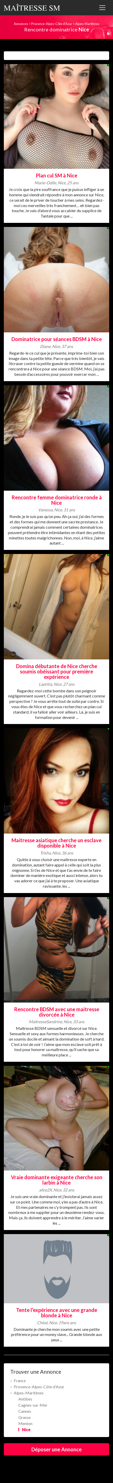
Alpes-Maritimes (87, 24)
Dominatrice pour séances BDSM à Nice (56, 339)
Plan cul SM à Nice (56, 175)
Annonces (21, 24)
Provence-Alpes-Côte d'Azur (51, 24)
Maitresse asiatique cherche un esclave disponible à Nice (56, 843)
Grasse (24, 1417)
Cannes (24, 1411)
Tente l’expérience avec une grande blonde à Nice (56, 1312)
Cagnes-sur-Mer (32, 1405)
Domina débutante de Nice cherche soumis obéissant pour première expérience (56, 671)
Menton (25, 1423)
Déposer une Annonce (56, 1449)
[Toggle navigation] (102, 8)
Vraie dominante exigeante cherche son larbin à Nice (56, 1180)
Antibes (25, 1398)
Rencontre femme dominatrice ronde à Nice (56, 500)
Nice (26, 1429)
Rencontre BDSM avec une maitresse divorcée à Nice (56, 1012)
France (20, 1380)
